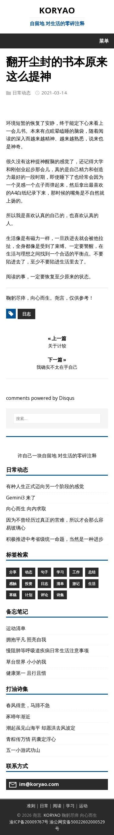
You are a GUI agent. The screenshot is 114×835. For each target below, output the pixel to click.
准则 (31, 806)
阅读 (57, 806)
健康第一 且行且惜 (26, 673)
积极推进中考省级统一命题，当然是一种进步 (54, 539)
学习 (60, 572)
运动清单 (16, 628)
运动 (83, 806)
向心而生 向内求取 (26, 508)
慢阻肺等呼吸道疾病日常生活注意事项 (47, 650)
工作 (76, 572)
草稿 (12, 594)
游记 (76, 583)
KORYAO (51, 815)
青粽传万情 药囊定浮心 (31, 739)
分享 (12, 572)
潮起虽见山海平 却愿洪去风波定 (40, 727)
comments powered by (40, 398)
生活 (91, 583)
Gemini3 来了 (21, 497)
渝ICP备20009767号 (28, 822)
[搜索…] (57, 418)
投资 (28, 583)
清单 (60, 583)
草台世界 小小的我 (26, 661)
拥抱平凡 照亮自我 (26, 639)
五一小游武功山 (23, 750)
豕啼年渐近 (18, 716)
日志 (26, 314)
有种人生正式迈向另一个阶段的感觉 (45, 486)
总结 (91, 572)
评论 (44, 594)
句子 (44, 572)
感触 (12, 583)
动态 (28, 572)
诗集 (60, 594)
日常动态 (21, 93)
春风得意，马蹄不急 (28, 705)
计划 (28, 594)
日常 (44, 806)
